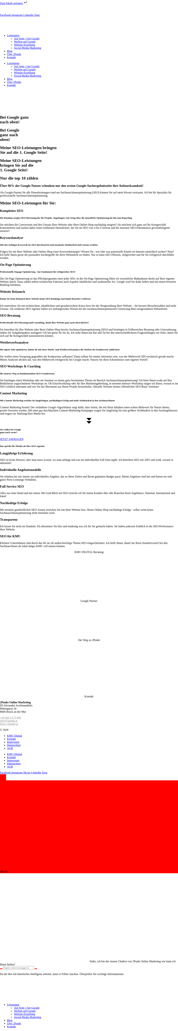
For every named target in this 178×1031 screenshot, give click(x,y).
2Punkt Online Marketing (23, 729)
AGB (10, 748)
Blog (9, 51)
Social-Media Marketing (27, 47)
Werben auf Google (25, 41)
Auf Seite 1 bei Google (27, 38)
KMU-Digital (14, 735)
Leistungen (13, 35)
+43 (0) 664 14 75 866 (21, 9)
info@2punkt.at (44, 9)
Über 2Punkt (14, 54)
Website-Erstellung (24, 44)
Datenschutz (14, 745)
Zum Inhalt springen (14, 3)
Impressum (13, 742)
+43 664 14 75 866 (10, 717)
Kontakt (11, 57)
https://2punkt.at (9, 723)
